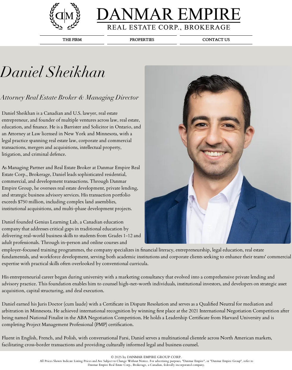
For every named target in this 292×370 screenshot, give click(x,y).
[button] (73, 39)
